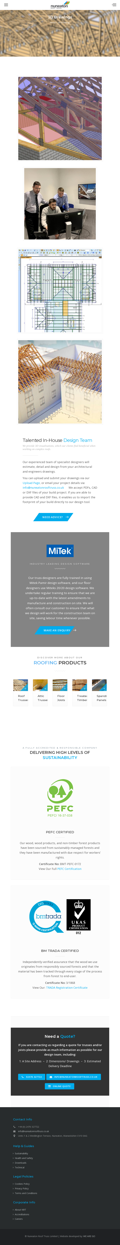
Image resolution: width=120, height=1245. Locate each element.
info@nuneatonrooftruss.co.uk (43, 487)
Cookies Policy (22, 1183)
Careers (19, 1218)
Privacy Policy (22, 1188)
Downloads (20, 1162)
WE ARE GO (89, 1236)
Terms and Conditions (26, 1193)
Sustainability (21, 1153)
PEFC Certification (69, 869)
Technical (19, 1167)
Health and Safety (24, 1158)
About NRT (20, 1209)
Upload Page (31, 483)
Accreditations (22, 1214)
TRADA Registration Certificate (67, 987)
